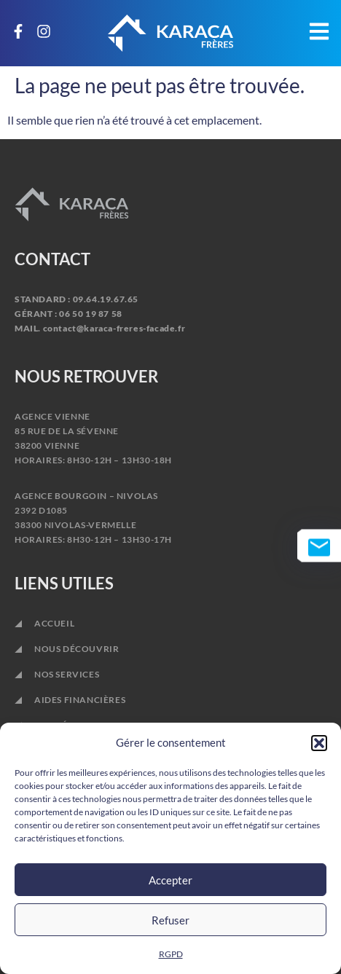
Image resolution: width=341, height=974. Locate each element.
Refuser (170, 920)
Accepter (170, 880)
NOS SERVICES (70, 674)
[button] (319, 743)
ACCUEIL (54, 623)
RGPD (171, 954)
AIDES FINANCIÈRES (79, 699)
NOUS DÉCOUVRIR (76, 648)
